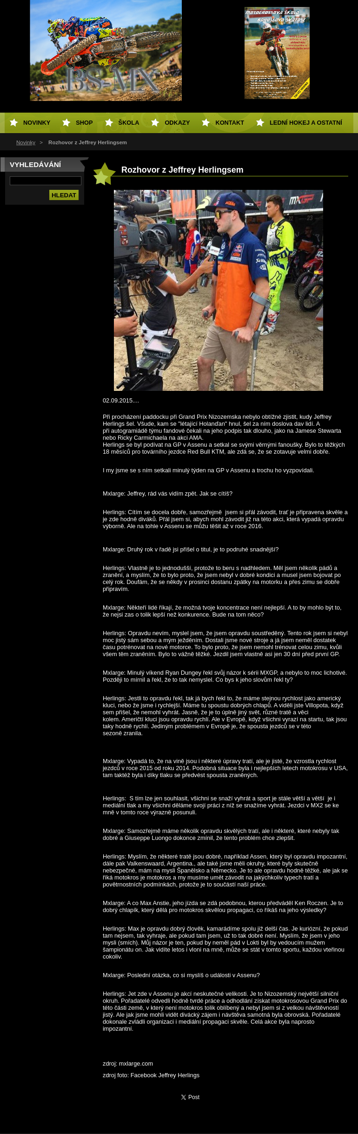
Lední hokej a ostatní (306, 122)
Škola (129, 122)
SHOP (84, 122)
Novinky (25, 142)
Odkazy (177, 122)
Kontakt (229, 122)
